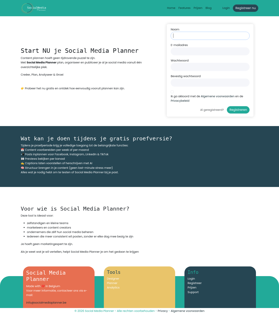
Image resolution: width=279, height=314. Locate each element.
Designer (113, 279)
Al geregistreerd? (212, 110)
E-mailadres (179, 45)
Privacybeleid (180, 101)
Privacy (163, 311)
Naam (175, 29)
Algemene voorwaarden (217, 96)
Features (184, 8)
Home (171, 8)
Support (193, 292)
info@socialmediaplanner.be (46, 303)
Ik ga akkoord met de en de (207, 98)
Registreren (238, 110)
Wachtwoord (180, 60)
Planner (112, 283)
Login (226, 8)
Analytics (113, 287)
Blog (209, 8)
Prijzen (198, 8)
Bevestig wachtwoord (186, 76)
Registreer (195, 283)
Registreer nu (245, 8)
